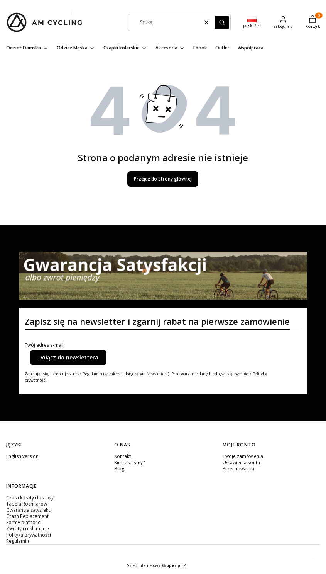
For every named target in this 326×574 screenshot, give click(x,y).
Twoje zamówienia (243, 456)
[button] (222, 22)
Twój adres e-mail (44, 345)
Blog (119, 468)
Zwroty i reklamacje (27, 528)
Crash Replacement (27, 516)
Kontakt (122, 456)
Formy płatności (23, 522)
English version (22, 456)
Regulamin (17, 541)
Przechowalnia (238, 468)
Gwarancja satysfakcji (29, 510)
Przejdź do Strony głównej (163, 178)
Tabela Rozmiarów (26, 504)
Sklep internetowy (154, 565)
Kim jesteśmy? (129, 462)
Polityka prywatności (28, 534)
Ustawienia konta (241, 462)
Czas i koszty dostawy (30, 497)
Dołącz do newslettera (68, 357)
